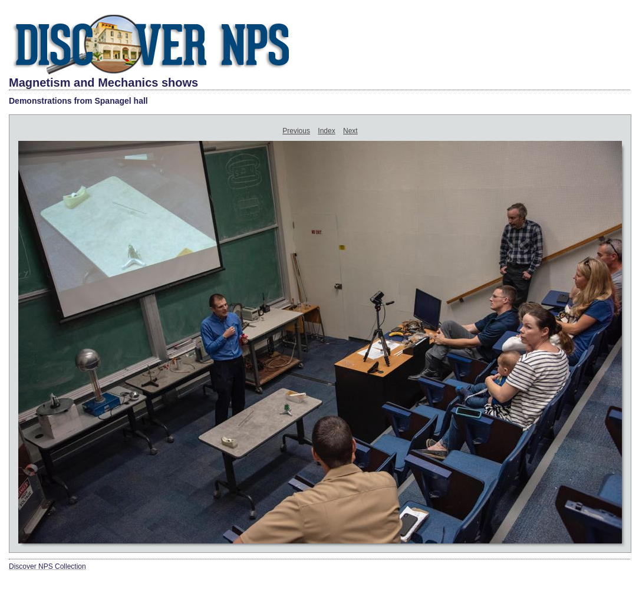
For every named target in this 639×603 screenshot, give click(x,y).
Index (326, 131)
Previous (296, 131)
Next (350, 131)
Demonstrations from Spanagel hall (78, 101)
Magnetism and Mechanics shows (103, 82)
